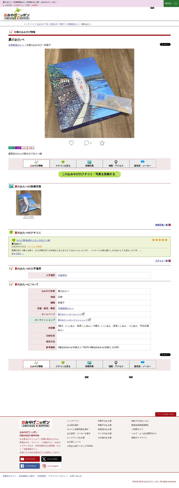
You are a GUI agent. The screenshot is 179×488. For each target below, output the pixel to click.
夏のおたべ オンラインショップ (73, 320)
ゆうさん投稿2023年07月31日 (28, 216)
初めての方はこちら (140, 421)
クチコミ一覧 (161, 261)
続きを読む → (18, 253)
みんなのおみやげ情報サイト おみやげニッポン (36, 424)
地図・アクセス (116, 165)
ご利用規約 (41, 476)
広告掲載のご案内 (26, 476)
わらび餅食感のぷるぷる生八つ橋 (33, 240)
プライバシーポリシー (58, 476)
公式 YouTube (30, 459)
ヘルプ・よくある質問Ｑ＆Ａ (144, 433)
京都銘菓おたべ (73, 24)
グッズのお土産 (105, 433)
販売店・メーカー (142, 165)
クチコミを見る (63, 165)
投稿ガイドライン (139, 437)
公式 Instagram (53, 466)
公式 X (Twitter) (52, 459)
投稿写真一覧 (161, 225)
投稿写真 (89, 165)
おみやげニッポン (17, 13)
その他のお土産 (105, 437)
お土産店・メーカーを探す (79, 433)
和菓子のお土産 (105, 425)
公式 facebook (30, 466)
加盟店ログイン (10, 476)
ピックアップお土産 (76, 437)
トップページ (29, 24)
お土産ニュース (74, 442)
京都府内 (62, 275)
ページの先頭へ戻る (166, 414)
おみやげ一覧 (42, 24)
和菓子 (62, 24)
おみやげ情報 (36, 165)
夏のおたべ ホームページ (70, 314)
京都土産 (53, 24)
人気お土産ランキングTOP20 (80, 446)
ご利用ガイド (137, 429)
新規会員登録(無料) (139, 425)
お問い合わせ (76, 476)
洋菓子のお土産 (105, 421)
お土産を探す (73, 425)
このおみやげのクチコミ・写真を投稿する (88, 174)
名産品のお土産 (105, 429)
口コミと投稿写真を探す (78, 429)
